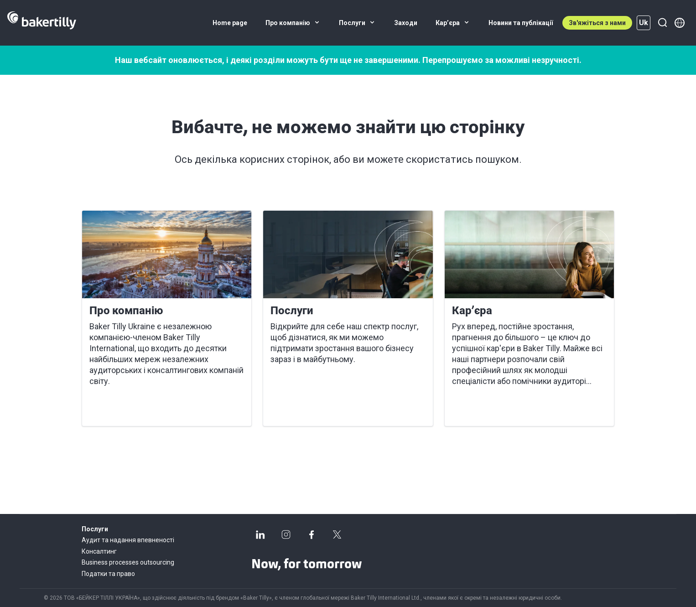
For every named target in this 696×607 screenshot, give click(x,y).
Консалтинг (99, 551)
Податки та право (108, 573)
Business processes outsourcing (128, 562)
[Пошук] (662, 23)
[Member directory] (679, 22)
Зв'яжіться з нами (597, 22)
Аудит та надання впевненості (128, 540)
